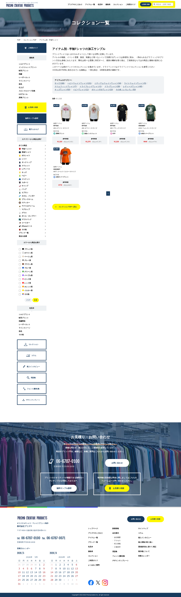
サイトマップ (143, 528)
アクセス (117, 540)
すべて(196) (59, 83)
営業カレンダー (144, 556)
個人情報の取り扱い (145, 542)
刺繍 (20, 74)
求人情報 (117, 544)
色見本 (100, 4)
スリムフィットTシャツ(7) (66, 86)
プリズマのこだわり (75, 4)
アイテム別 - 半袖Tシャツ (48, 40)
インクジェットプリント (28, 67)
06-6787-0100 (67, 461)
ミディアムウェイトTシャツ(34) (107, 83)
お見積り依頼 (146, 4)
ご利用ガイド (131, 4)
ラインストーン (24, 81)
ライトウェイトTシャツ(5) (135, 83)
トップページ (93, 528)
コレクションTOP (30, 40)
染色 (20, 84)
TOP (18, 40)
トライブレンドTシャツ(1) (91, 86)
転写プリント (24, 71)
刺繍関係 (22, 321)
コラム (140, 533)
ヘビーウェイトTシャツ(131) (79, 83)
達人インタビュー (144, 538)
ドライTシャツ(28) (112, 86)
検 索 (35, 300)
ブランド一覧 (93, 542)
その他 (21, 335)
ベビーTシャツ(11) (81, 90)
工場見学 (117, 547)
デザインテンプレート (120, 561)
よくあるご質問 (93, 565)
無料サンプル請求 (64, 488)
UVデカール (23, 94)
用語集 (114, 551)
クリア (28, 300)
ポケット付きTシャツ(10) (102, 90)
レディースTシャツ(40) (132, 86)
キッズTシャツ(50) (62, 90)
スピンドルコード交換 (27, 91)
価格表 (107, 4)
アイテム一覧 (90, 4)
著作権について (144, 551)
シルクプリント (24, 64)
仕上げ (21, 87)
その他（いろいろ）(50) (126, 90)
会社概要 (117, 537)
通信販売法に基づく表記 (147, 547)
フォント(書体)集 (118, 556)
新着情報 (115, 528)
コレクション (118, 4)
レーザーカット (24, 77)
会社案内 (115, 533)
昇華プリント (24, 98)
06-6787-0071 (56, 538)
